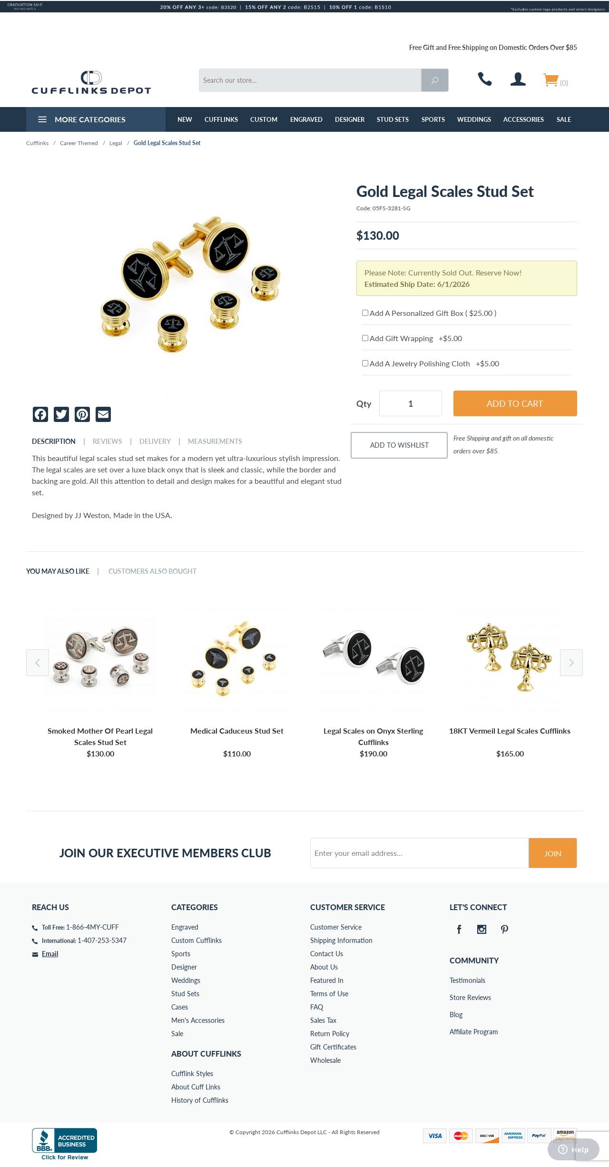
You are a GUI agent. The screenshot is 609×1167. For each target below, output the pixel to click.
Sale (564, 119)
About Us (324, 967)
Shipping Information (341, 940)
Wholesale (325, 1060)
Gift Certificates (333, 1047)
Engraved (306, 119)
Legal (115, 143)
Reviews (107, 441)
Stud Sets (393, 119)
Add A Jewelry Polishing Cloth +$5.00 (430, 363)
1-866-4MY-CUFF (92, 927)
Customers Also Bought (152, 571)
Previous (37, 662)
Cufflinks (221, 119)
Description (54, 441)
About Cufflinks (206, 1053)
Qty (364, 403)
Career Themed (79, 143)
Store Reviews (456, 997)
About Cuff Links (195, 1087)
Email (50, 954)
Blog (456, 1014)
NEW (184, 119)
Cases (179, 1007)
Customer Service (336, 927)
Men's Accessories (198, 1020)
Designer (349, 119)
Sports (433, 119)
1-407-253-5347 (102, 940)
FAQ (316, 1007)
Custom (263, 119)
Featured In (327, 980)
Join (552, 853)
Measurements (215, 441)
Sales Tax (323, 1020)
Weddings (474, 119)
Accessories (523, 119)
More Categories (81, 120)
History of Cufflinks (199, 1100)
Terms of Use (329, 994)
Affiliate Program (456, 1032)
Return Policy (329, 1034)
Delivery (155, 441)
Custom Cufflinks (196, 940)
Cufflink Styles (192, 1073)
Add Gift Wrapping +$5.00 (412, 338)
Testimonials (456, 980)
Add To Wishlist (399, 445)
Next (571, 662)
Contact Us (326, 954)
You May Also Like (57, 571)
